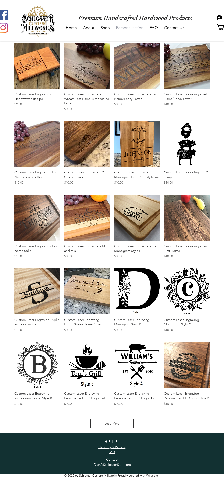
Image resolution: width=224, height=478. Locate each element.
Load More (112, 423)
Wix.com (152, 475)
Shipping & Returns (111, 447)
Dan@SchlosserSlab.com (112, 464)
